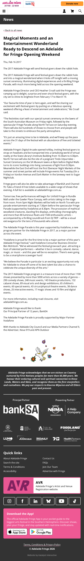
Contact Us (48, 458)
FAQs (45, 462)
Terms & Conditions (14, 466)
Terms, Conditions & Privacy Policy (42, 544)
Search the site (11, 462)
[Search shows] (80, 11)
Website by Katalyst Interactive (42, 555)
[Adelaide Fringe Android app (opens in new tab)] (41, 531)
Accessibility (9, 471)
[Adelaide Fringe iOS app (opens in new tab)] (17, 531)
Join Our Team (50, 466)
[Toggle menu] (4, 11)
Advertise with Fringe (54, 471)
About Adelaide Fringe (15, 458)
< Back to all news (12, 30)
